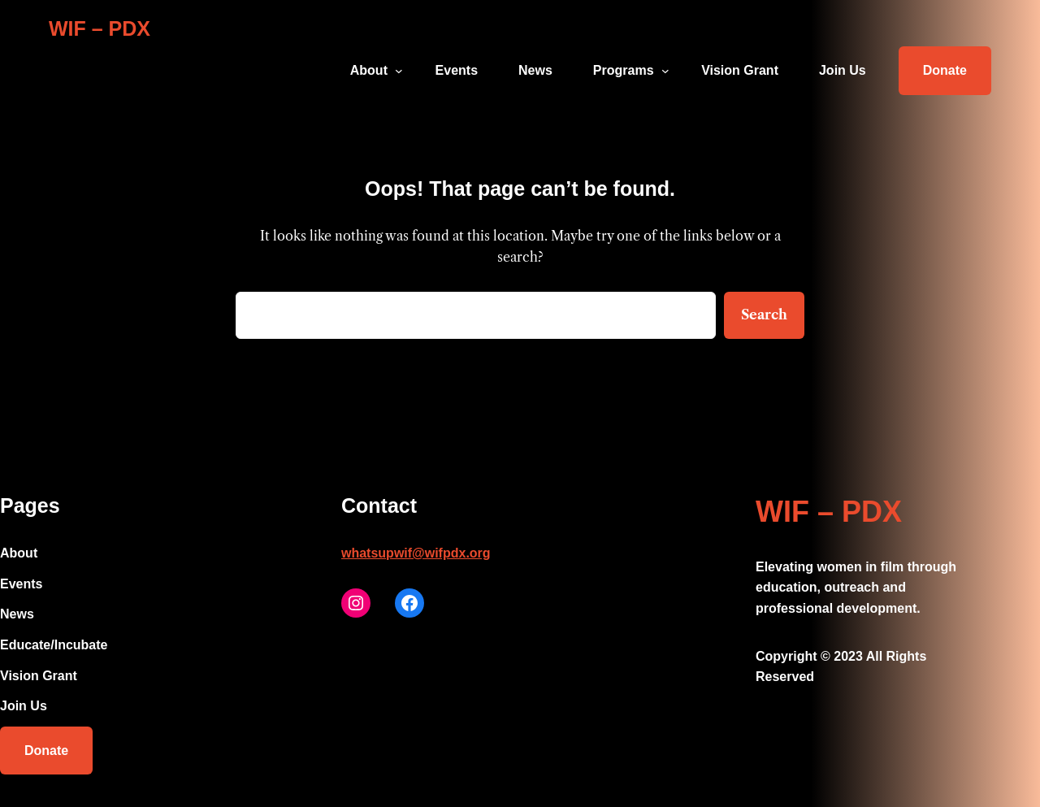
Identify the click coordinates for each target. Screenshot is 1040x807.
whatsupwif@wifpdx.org (416, 553)
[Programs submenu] (665, 71)
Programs (623, 70)
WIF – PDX (99, 28)
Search (764, 314)
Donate (945, 70)
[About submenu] (399, 71)
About (369, 70)
